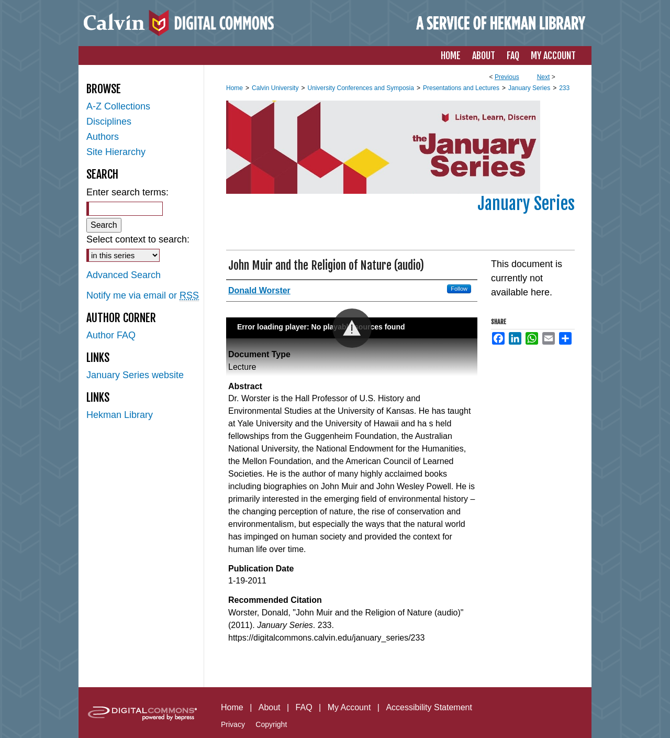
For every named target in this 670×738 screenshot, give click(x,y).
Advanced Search (123, 275)
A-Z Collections (118, 106)
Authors (102, 136)
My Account (349, 707)
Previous (507, 77)
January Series (529, 88)
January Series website (135, 375)
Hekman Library (119, 415)
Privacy (233, 724)
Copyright (271, 724)
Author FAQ (111, 335)
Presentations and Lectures (461, 88)
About (270, 707)
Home (234, 88)
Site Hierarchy (116, 152)
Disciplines (108, 121)
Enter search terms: (127, 192)
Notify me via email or (142, 295)
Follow (459, 288)
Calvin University (275, 88)
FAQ (304, 707)
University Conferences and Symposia (360, 88)
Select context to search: (137, 239)
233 (564, 88)
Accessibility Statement (429, 707)
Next (543, 77)
